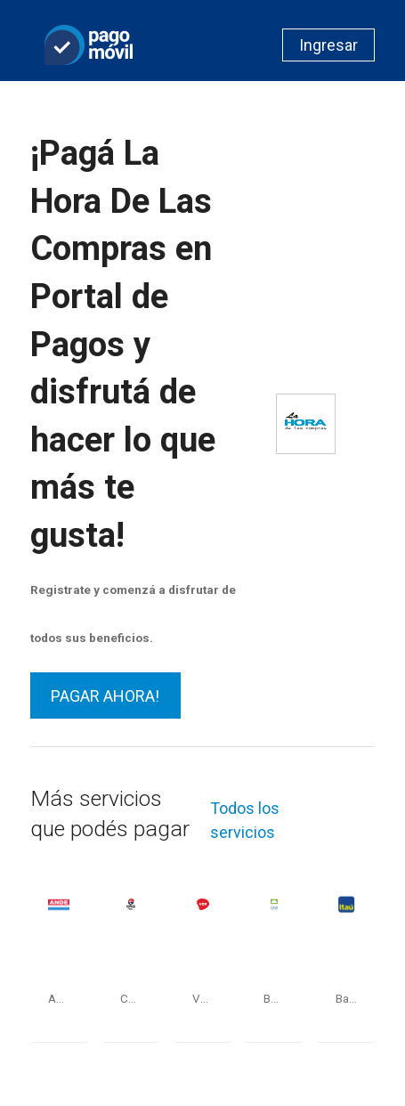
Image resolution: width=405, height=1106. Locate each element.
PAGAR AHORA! (105, 696)
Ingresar (328, 45)
